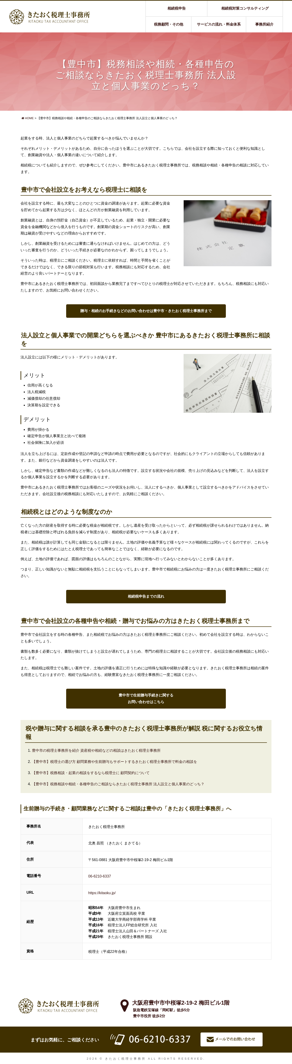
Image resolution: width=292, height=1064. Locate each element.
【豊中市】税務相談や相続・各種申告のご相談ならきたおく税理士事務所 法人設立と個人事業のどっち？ (118, 784)
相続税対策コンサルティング (245, 8)
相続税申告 (176, 8)
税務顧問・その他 (168, 24)
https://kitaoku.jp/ (102, 893)
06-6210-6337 (99, 876)
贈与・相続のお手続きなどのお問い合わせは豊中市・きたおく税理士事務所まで (146, 311)
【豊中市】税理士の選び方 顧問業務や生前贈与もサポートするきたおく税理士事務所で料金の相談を (114, 762)
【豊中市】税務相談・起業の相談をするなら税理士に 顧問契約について (91, 773)
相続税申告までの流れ (146, 596)
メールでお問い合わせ (232, 1039)
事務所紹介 (264, 24)
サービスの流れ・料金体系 (219, 24)
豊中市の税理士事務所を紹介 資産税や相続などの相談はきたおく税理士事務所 (96, 750)
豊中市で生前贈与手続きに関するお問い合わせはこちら (146, 698)
